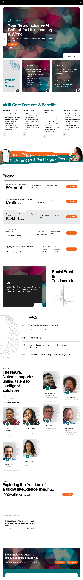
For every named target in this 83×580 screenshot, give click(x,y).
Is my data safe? (36, 338)
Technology (20, 534)
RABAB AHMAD (29, 461)
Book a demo (13, 44)
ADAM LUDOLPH (10, 464)
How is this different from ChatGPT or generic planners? (49, 346)
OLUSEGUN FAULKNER (8, 430)
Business (10, 534)
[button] (51, 325)
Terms (68, 575)
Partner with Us (72, 562)
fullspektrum (16, 515)
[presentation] (36, 305)
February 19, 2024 (8, 515)
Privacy (65, 575)
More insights (68, 494)
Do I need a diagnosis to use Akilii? (44, 325)
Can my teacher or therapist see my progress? (49, 354)
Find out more (71, 232)
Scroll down (4, 39)
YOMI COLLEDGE (70, 397)
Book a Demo (60, 562)
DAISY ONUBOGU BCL (30, 430)
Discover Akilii (71, 56)
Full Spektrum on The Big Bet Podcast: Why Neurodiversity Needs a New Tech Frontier (20, 523)
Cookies (72, 575)
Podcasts (14, 534)
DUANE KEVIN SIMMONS (69, 429)
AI (6, 534)
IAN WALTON (49, 426)
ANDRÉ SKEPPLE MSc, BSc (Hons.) (50, 394)
